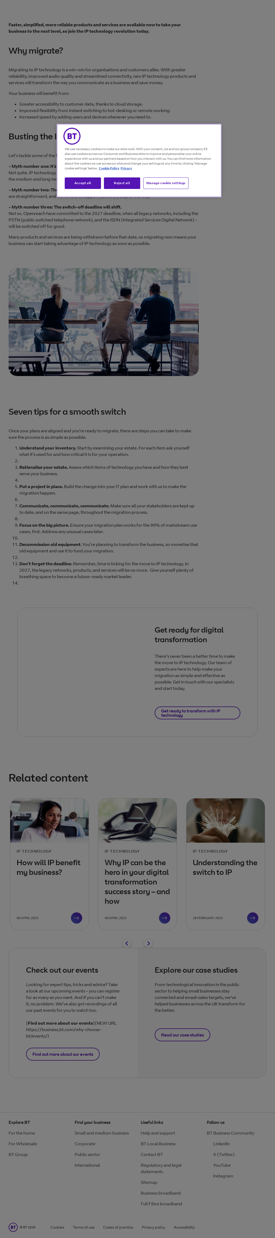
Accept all (82, 183)
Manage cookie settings (166, 183)
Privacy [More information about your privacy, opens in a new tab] (126, 168)
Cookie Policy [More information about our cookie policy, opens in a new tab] (109, 168)
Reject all (122, 183)
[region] (139, 160)
